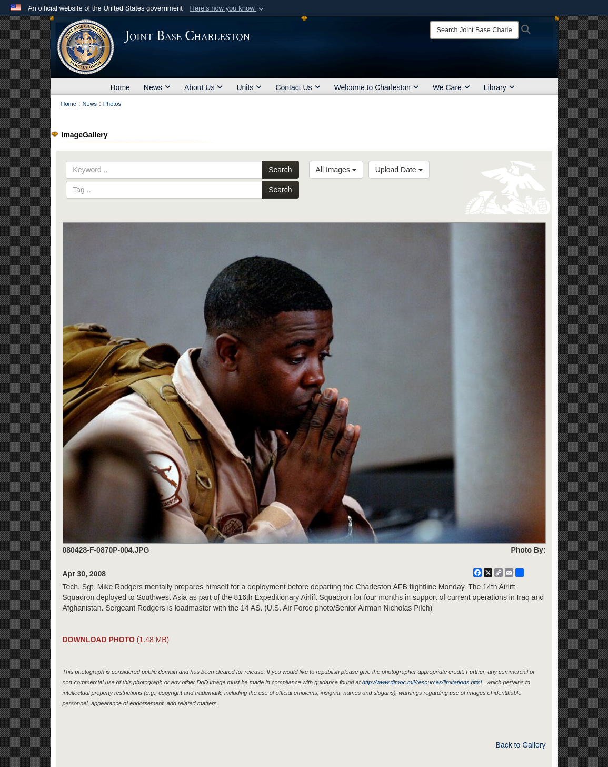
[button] (228, 8)
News (157, 87)
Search (280, 169)
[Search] (474, 30)
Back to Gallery (521, 745)
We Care (451, 87)
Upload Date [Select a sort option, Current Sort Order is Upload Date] (399, 169)
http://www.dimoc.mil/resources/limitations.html (422, 682)
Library (499, 87)
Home (120, 87)
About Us (203, 87)
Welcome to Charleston (376, 87)
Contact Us (297, 87)
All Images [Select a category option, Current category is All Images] (336, 169)
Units (249, 87)
